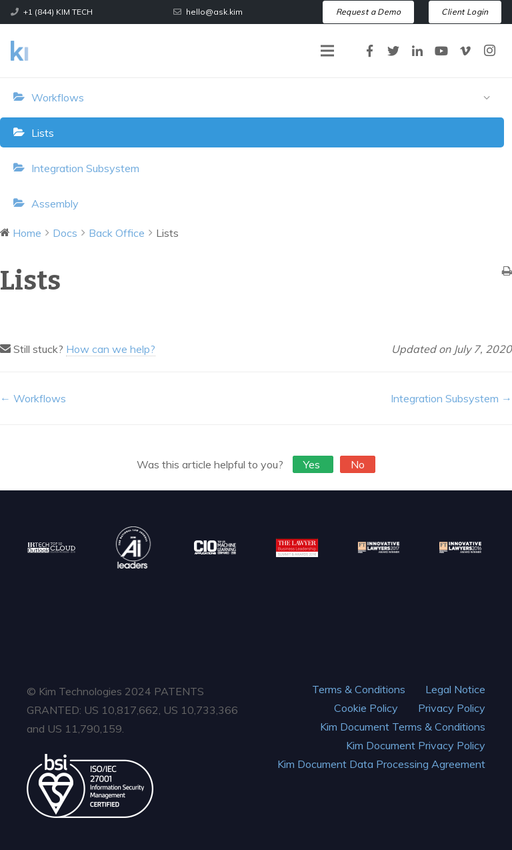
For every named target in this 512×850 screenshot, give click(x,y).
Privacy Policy (451, 708)
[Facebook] (369, 51)
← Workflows (33, 398)
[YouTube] (441, 51)
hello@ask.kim (214, 12)
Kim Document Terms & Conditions (402, 726)
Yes (313, 464)
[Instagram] (489, 51)
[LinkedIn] (417, 51)
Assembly (55, 203)
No (358, 464)
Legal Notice (455, 689)
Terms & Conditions (358, 689)
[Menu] (327, 50)
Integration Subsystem (85, 168)
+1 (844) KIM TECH (58, 12)
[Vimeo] (465, 51)
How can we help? (110, 349)
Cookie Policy (366, 708)
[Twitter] (393, 51)
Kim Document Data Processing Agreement (381, 764)
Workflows (264, 97)
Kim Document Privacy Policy (415, 745)
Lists (42, 132)
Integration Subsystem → (451, 398)
